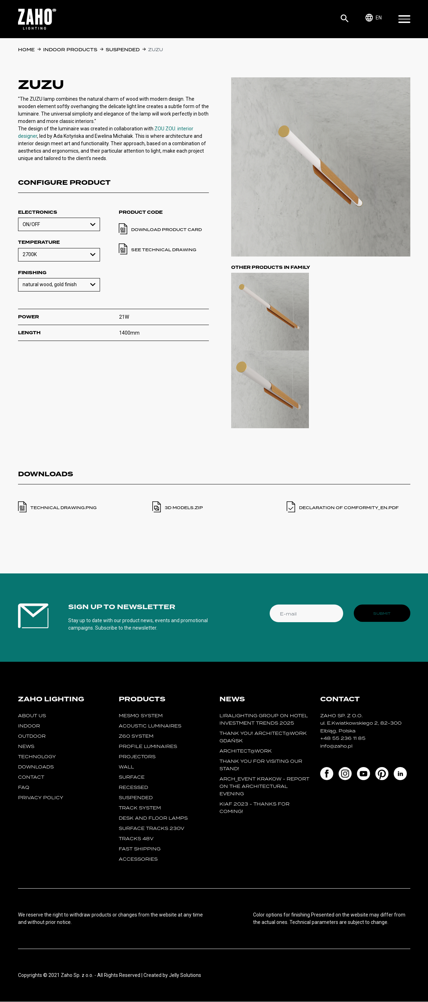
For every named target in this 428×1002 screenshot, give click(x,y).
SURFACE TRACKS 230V (151, 829)
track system (140, 808)
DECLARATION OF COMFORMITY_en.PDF (349, 508)
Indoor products (70, 50)
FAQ (23, 788)
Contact (31, 777)
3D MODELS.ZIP (184, 508)
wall (126, 767)
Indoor (29, 726)
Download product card (166, 229)
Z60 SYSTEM (136, 736)
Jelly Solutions (185, 975)
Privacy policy (40, 798)
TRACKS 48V (136, 839)
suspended (123, 50)
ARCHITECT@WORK (245, 751)
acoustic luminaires (150, 726)
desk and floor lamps (153, 818)
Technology (37, 757)
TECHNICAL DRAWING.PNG (63, 508)
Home (26, 50)
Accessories (138, 859)
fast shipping (139, 849)
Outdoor (32, 736)
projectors (137, 757)
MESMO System (141, 716)
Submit (382, 613)
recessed (133, 788)
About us (32, 716)
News (26, 747)
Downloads (36, 767)
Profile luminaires (148, 747)
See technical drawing (163, 250)
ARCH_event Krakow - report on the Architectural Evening (264, 786)
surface (132, 777)
